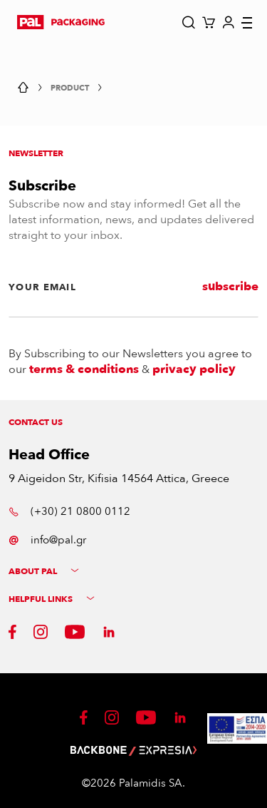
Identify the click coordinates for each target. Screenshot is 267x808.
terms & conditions (84, 369)
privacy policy (194, 369)
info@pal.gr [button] (47, 540)
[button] (61, 22)
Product (70, 88)
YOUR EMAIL (42, 287)
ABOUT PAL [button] (44, 571)
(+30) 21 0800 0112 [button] (69, 511)
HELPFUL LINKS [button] (52, 599)
